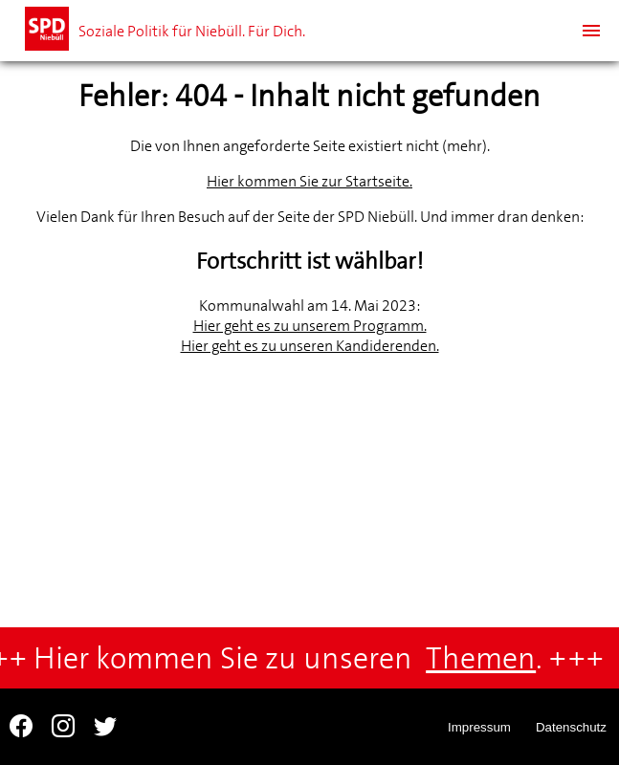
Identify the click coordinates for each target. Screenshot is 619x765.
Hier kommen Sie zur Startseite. (309, 181)
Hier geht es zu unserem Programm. (310, 326)
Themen (485, 658)
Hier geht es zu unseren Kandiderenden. (310, 346)
